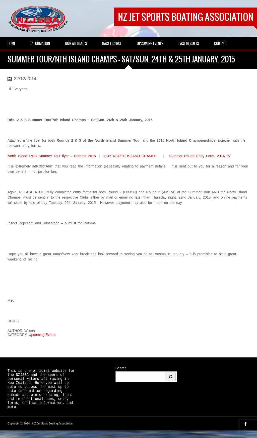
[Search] (170, 377)
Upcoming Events (42, 335)
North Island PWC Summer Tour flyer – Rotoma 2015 (52, 156)
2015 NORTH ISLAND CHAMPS (129, 156)
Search (120, 368)
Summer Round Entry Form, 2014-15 (199, 156)
